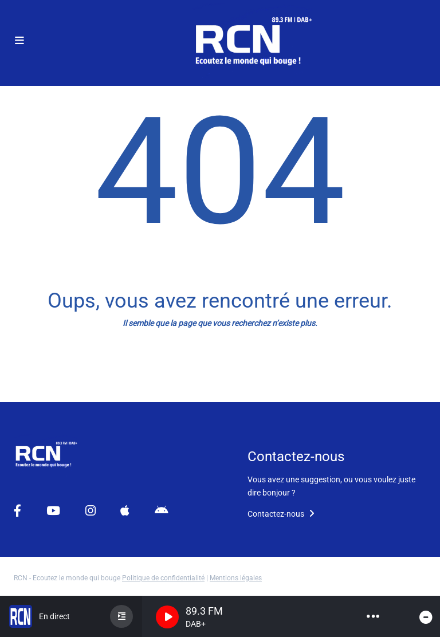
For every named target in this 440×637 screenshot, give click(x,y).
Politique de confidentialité (163, 578)
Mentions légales (236, 578)
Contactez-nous (281, 513)
